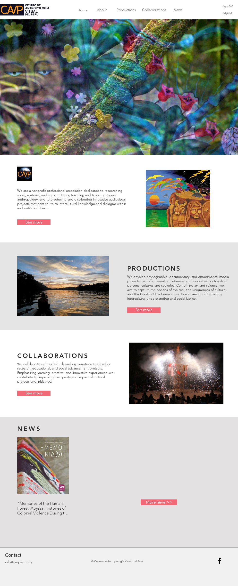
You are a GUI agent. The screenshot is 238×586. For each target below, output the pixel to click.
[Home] (82, 10)
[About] (101, 10)
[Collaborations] (154, 10)
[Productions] (126, 10)
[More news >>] (159, 502)
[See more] (34, 222)
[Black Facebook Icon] (219, 561)
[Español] (227, 6)
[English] (227, 13)
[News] (177, 10)
